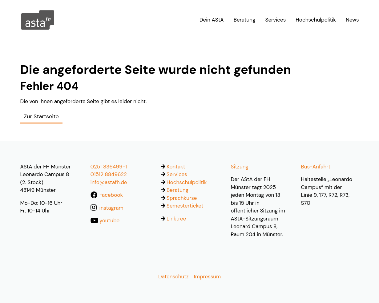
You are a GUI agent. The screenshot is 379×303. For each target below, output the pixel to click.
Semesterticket (185, 205)
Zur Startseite (41, 116)
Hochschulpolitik (187, 182)
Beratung (177, 190)
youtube (109, 220)
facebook (111, 195)
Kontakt (176, 166)
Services (177, 174)
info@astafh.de (109, 182)
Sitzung (239, 166)
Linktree (176, 218)
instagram (111, 207)
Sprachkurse (182, 198)
